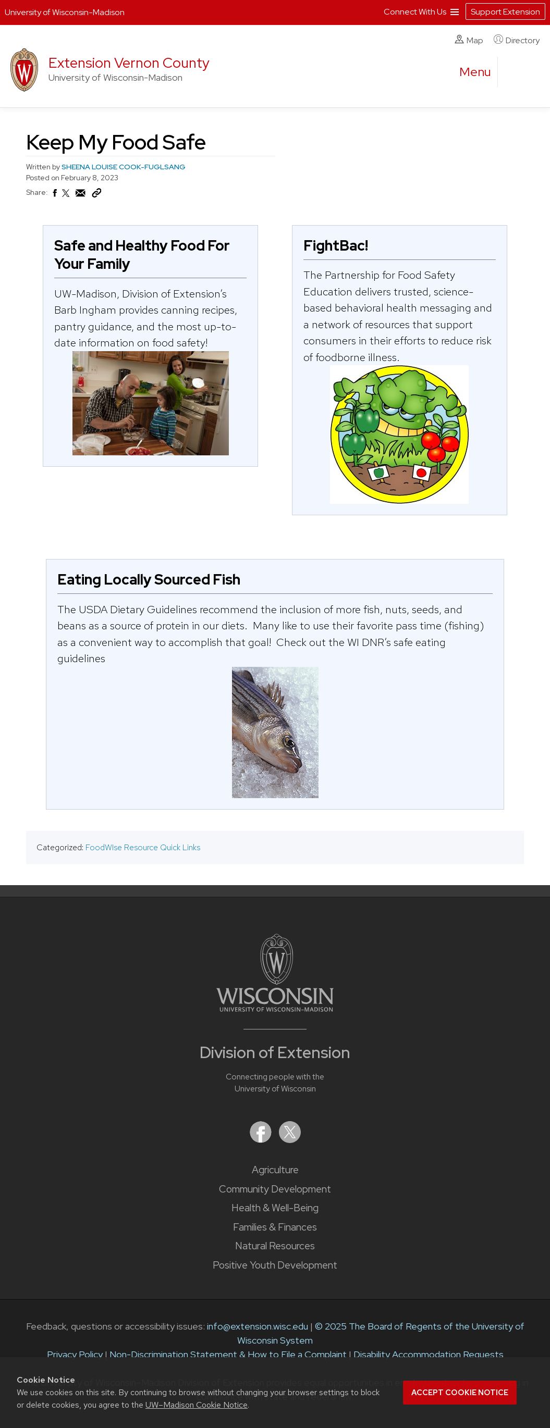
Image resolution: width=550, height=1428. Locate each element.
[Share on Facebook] (54, 196)
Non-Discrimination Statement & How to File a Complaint (228, 1354)
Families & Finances (275, 1227)
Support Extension (505, 11)
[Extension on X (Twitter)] (290, 1139)
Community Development (275, 1189)
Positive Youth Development (275, 1265)
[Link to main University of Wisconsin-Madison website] (275, 1008)
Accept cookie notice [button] (459, 1392)
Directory (517, 40)
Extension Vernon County (129, 63)
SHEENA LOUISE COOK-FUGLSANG (124, 166)
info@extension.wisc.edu (257, 1326)
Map (469, 40)
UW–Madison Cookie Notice (196, 1404)
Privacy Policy (75, 1354)
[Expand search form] (516, 72)
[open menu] (475, 72)
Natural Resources (275, 1245)
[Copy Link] (96, 195)
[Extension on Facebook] (262, 1139)
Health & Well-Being (275, 1207)
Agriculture (275, 1169)
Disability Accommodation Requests (428, 1354)
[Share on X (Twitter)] (66, 197)
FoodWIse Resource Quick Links (142, 847)
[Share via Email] (81, 196)
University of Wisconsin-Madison (65, 12)
